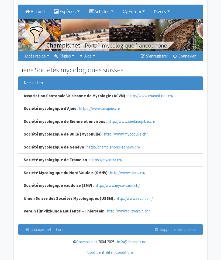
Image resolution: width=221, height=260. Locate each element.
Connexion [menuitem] (184, 56)
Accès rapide (35, 56)
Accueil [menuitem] (35, 12)
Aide (85, 56)
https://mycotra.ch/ (105, 159)
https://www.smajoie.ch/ (99, 108)
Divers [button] (160, 12)
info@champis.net (132, 241)
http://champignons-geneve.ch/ (113, 147)
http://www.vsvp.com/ (134, 198)
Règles (62, 56)
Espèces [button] (64, 12)
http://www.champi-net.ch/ (150, 95)
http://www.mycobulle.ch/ (126, 134)
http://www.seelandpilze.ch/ (131, 121)
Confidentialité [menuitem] (100, 252)
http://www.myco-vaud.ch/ (117, 185)
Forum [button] (131, 12)
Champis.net (38, 229)
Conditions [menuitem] (124, 252)
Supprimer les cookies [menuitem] (175, 229)
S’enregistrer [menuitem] (154, 56)
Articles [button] (99, 12)
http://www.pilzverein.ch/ (128, 211)
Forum (61, 229)
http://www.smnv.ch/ (127, 172)
